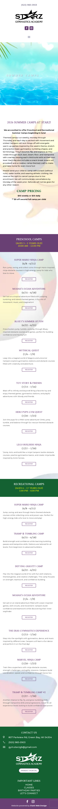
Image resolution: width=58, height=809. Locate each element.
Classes (29, 787)
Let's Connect (29, 793)
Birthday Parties (29, 790)
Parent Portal (29, 770)
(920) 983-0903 (17, 742)
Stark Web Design (38, 806)
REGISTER (29, 279)
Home (29, 784)
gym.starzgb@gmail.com (23, 747)
